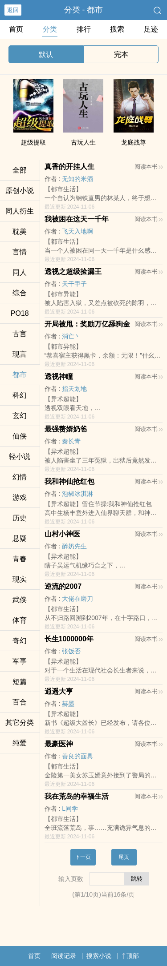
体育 (19, 620)
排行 (84, 29)
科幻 (19, 395)
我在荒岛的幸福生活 (77, 796)
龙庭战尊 (133, 142)
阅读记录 (63, 955)
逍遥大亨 (59, 691)
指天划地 (74, 388)
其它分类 (19, 722)
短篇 (19, 681)
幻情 (19, 477)
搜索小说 (98, 955)
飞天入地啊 (77, 231)
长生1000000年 (69, 639)
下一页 (83, 857)
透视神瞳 (59, 376)
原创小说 (19, 190)
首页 (16, 29)
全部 (19, 170)
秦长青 (71, 441)
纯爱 (19, 743)
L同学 (70, 808)
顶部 (130, 955)
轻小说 (19, 456)
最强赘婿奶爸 (66, 429)
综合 (19, 293)
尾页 (123, 857)
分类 (50, 29)
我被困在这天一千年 (77, 219)
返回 (13, 10)
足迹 (151, 29)
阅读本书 (148, 166)
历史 (19, 518)
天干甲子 (74, 283)
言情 (19, 252)
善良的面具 (77, 756)
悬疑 (19, 538)
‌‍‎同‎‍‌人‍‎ (19, 272)
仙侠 (19, 436)
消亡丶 (71, 336)
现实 (19, 579)
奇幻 (19, 640)
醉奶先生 (74, 546)
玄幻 (19, 415)
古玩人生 (83, 142)
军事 (19, 661)
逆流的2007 (63, 586)
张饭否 (71, 651)
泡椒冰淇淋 (77, 493)
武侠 (19, 600)
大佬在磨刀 (77, 598)
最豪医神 (59, 744)
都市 (19, 374)
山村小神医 (62, 534)
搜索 (117, 29)
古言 (19, 334)
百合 (19, 702)
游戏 (19, 497)
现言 (19, 354)
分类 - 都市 (83, 9)
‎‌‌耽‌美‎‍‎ (19, 231)
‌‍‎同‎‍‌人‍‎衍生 (19, 211)
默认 (46, 54)
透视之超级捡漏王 (73, 271)
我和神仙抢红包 (69, 481)
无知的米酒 (77, 178)
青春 (19, 559)
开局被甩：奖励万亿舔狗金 (87, 324)
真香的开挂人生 (69, 166)
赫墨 (68, 703)
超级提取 (33, 142)
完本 (121, 54)
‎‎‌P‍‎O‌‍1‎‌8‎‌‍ (20, 313)
